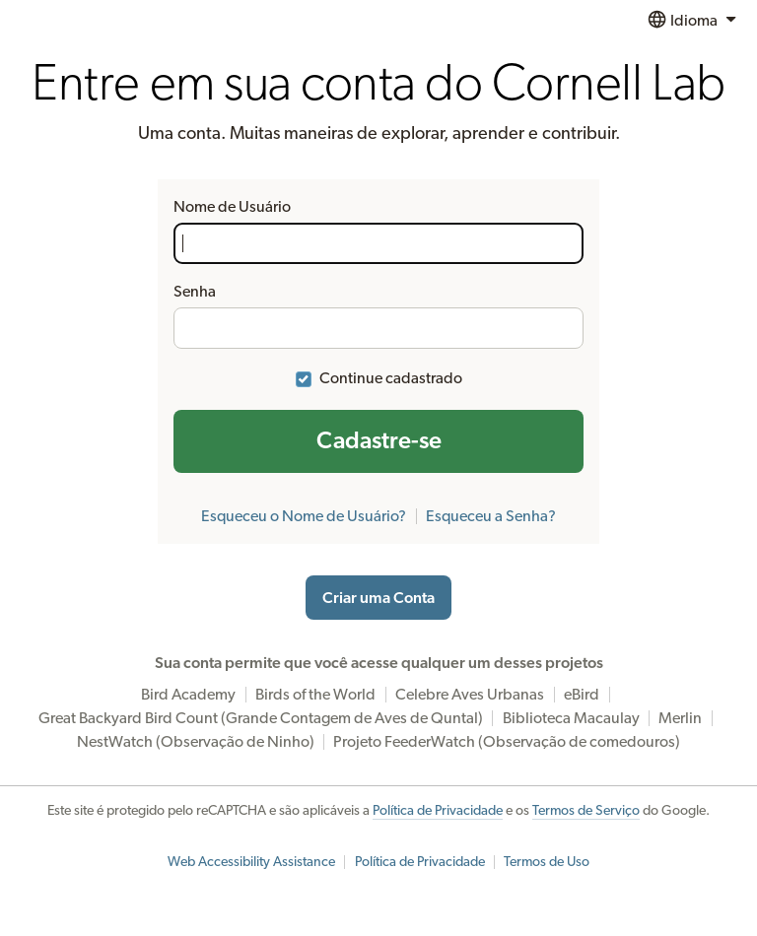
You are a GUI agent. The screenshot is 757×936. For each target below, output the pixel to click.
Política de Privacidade (438, 811)
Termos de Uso (546, 862)
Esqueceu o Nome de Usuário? (303, 516)
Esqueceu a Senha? (491, 516)
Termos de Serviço (586, 811)
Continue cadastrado (390, 378)
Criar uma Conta (378, 598)
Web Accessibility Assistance (251, 862)
